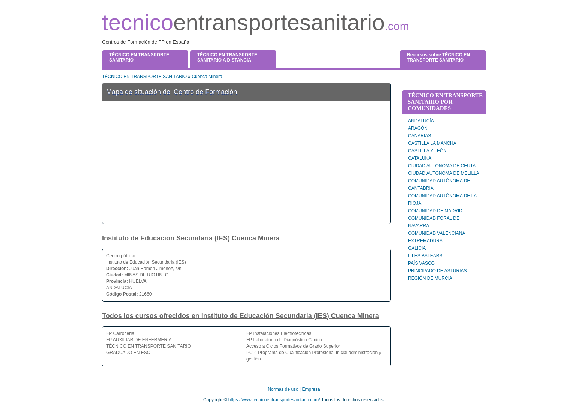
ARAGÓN (418, 128)
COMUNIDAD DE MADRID (435, 210)
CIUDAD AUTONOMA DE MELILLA (443, 173)
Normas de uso (283, 389)
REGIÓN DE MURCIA (430, 278)
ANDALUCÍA (421, 120)
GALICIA (417, 248)
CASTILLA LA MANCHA (432, 143)
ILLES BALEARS (425, 255)
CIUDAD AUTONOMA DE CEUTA (442, 165)
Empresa (311, 389)
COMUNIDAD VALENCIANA (436, 233)
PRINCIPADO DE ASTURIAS (437, 270)
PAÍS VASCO (421, 263)
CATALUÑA (419, 158)
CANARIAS (419, 135)
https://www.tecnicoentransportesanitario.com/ (274, 399)
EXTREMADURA (425, 240)
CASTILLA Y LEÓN (427, 150)
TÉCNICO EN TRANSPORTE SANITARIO (144, 76)
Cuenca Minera (207, 76)
